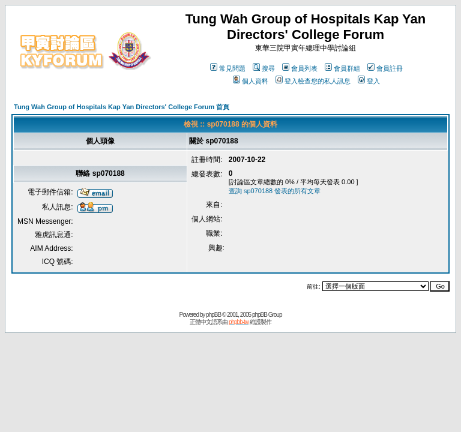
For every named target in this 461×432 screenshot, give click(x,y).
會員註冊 (385, 68)
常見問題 (228, 68)
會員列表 (300, 68)
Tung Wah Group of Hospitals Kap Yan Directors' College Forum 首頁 (121, 106)
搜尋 (264, 68)
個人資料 (250, 81)
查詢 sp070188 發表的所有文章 (275, 190)
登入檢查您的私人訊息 (313, 81)
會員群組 (342, 68)
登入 (369, 81)
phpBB (213, 314)
